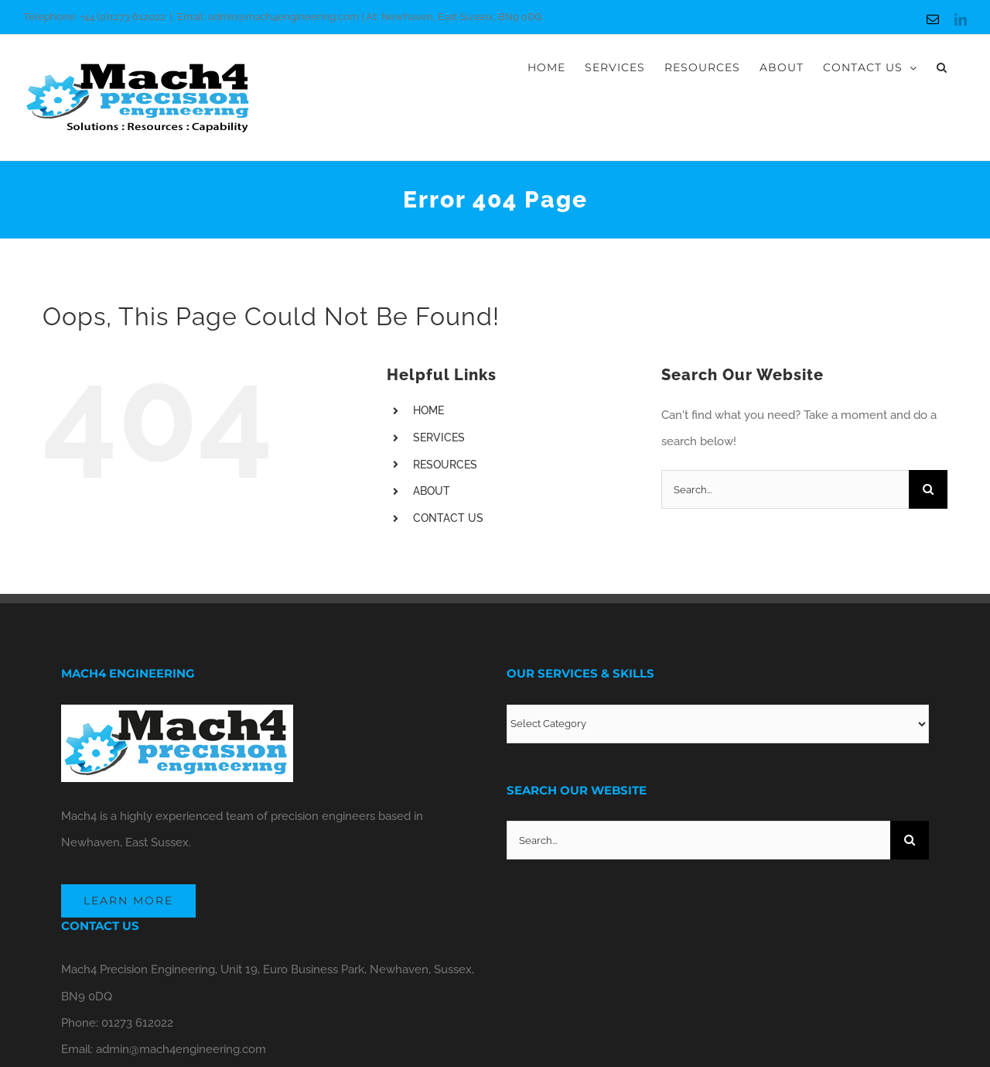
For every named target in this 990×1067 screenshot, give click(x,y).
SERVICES (439, 437)
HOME (428, 410)
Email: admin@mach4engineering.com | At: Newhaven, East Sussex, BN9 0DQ (359, 16)
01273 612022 (137, 1023)
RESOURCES (445, 464)
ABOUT (431, 491)
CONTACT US (448, 518)
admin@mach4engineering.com (181, 1049)
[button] (942, 67)
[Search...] (785, 489)
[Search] (928, 489)
